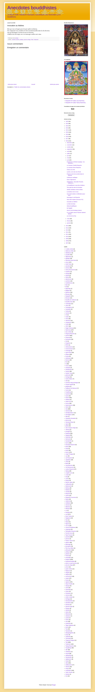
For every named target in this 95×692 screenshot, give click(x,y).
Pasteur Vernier (69, 540)
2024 (67, 123)
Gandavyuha (68, 369)
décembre (69, 142)
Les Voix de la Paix (71, 216)
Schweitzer (68, 593)
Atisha (67, 277)
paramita (67, 536)
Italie (66, 416)
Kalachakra (68, 437)
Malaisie (67, 489)
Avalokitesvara (69, 283)
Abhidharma (68, 252)
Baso (66, 284)
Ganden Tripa (68, 373)
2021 (67, 130)
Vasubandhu (68, 657)
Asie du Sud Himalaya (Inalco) (74, 210)
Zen (66, 676)
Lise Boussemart (69, 467)
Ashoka (67, 275)
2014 (67, 228)
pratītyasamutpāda (70, 561)
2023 (67, 125)
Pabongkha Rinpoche (70, 531)
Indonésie (67, 410)
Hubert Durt (68, 401)
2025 (67, 121)
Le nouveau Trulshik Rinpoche (74, 165)
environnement (69, 348)
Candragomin (68, 307)
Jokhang (67, 429)
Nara (66, 520)
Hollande (67, 399)
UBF (66, 649)
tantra (66, 627)
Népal (66, 521)
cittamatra (67, 320)
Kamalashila (68, 441)
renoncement (68, 576)
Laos (66, 456)
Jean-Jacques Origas (70, 427)
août (68, 151)
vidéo (66, 663)
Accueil (33, 84)
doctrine (14, 39)
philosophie (68, 550)
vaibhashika (68, 655)
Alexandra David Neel (70, 260)
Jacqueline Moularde (70, 418)
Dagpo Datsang (69, 328)
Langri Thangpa (69, 454)
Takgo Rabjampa (69, 625)
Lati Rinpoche (68, 457)
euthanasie (68, 358)
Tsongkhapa (68, 647)
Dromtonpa (68, 339)
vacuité (67, 653)
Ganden (67, 371)
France (67, 365)
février (68, 220)
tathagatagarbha (69, 632)
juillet (68, 153)
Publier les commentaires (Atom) (22, 87)
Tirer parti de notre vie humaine (74, 187)
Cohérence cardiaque (72, 177)
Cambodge (68, 303)
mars (68, 218)
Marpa (67, 499)
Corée (66, 324)
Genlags (67, 377)
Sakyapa (67, 585)
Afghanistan (68, 256)
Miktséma (67, 506)
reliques (67, 574)
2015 (67, 225)
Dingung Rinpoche (70, 333)
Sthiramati (67, 614)
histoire (67, 397)
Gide (66, 380)
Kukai (66, 448)
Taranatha (67, 631)
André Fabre (68, 264)
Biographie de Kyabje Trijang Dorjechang (75, 102)
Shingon (67, 608)
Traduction (36, 39)
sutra (66, 621)
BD (66, 286)
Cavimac (67, 313)
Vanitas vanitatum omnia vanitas (75, 189)
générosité (68, 375)
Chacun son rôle (71, 169)
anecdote (67, 266)
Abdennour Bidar (69, 251)
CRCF (67, 326)
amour (67, 262)
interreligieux (68, 414)
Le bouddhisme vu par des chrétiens (76, 185)
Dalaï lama (68, 330)
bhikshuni (67, 292)
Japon (66, 424)
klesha (67, 446)
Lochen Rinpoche (69, 469)
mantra (67, 495)
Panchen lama (69, 533)
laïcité (66, 450)
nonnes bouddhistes (70, 527)
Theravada (68, 638)
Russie (67, 580)
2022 (67, 128)
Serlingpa (67, 599)
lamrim (17, 39)
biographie (68, 296)
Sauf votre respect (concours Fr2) (75, 199)
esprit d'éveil (68, 352)
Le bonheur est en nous (72, 191)
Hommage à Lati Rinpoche (73, 197)
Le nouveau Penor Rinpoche (74, 167)
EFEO (66, 345)
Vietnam (67, 666)
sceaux (67, 591)
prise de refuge (27, 39)
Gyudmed (67, 394)
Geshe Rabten (69, 378)
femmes (67, 360)
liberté (66, 463)
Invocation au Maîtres (72, 201)
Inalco (66, 407)
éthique (67, 354)
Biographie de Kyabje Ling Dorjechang (74, 100)
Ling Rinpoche (69, 465)
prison (66, 567)
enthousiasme (68, 347)
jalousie (67, 420)
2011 (67, 234)
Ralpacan (67, 570)
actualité (67, 254)
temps (66, 634)
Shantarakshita (69, 600)
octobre (69, 147)
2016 (67, 140)
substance (68, 616)
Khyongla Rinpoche (70, 444)
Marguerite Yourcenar (70, 497)
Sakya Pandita (69, 583)
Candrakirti (68, 309)
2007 (67, 243)
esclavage (67, 350)
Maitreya (67, 488)
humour (67, 403)
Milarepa (67, 508)
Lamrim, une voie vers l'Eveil (74, 171)
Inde (66, 409)
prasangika (68, 557)
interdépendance (69, 412)
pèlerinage (68, 544)
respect (67, 578)
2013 (67, 230)
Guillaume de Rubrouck (71, 388)
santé (66, 587)
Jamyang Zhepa (69, 422)
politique (67, 552)
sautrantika (68, 589)
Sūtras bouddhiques (72, 206)
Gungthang (68, 392)
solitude (67, 610)
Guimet (67, 390)
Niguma (67, 523)
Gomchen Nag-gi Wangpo (71, 382)
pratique (21, 39)
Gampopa (67, 367)
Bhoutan (67, 294)
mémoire (67, 505)
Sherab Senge (69, 606)
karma (67, 442)
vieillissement (68, 664)
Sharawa (67, 604)
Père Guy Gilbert (69, 548)
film (66, 362)
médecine (67, 501)
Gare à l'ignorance (71, 179)
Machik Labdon (69, 482)
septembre (70, 149)
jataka (66, 425)
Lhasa (66, 461)
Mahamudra (68, 486)
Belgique (67, 290)
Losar (66, 478)
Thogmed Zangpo (69, 640)
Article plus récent (12, 84)
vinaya (67, 668)
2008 (67, 240)
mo (66, 510)
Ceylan (67, 316)
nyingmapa (68, 529)
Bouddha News (69, 301)
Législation (68, 459)
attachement (68, 279)
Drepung (67, 337)
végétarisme (68, 659)
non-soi (67, 525)
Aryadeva (67, 271)
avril (68, 160)
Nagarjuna (68, 518)
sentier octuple (69, 597)
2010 (67, 236)
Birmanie (67, 298)
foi (66, 363)
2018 (67, 136)
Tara (66, 629)
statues (67, 612)
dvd (66, 341)
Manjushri (67, 493)
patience (67, 542)
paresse (67, 538)
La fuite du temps (71, 204)
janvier (69, 223)
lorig (66, 476)
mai (68, 157)
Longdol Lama (68, 473)
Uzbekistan (68, 651)
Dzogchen (67, 343)
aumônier (67, 281)
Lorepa (67, 474)
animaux (67, 267)
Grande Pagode (69, 384)
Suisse (67, 619)
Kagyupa (67, 435)
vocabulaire (68, 670)
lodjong (67, 471)
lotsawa (67, 480)
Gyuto (66, 395)
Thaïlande (67, 636)
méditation (68, 503)
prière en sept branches (71, 563)
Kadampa (67, 433)
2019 (67, 134)
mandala (67, 491)
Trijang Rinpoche (69, 646)
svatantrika (68, 623)
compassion (68, 322)
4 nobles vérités (69, 249)
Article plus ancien (54, 84)
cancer (67, 305)
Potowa (67, 555)
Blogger (54, 685)
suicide (67, 617)
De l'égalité (69, 208)
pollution (67, 553)
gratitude (67, 386)
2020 (67, 132)
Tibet (32, 39)
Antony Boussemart (70, 269)
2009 (67, 238)
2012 (67, 232)
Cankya (67, 311)
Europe (67, 356)
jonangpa (67, 431)
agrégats (67, 258)
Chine (66, 318)
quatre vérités (68, 568)
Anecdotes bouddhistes (31, 7)
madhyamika (68, 484)
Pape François (69, 535)
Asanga (67, 273)
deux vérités (68, 331)
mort (66, 514)
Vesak (66, 661)
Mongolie (67, 512)
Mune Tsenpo (68, 516)
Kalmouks (67, 439)
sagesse (67, 582)
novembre (69, 145)
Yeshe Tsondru (69, 672)
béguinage (68, 288)
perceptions (68, 546)
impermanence (69, 405)
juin (68, 155)
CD (66, 314)
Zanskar (67, 674)
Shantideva (68, 602)
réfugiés (67, 572)
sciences (67, 595)
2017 (67, 138)
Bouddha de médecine (70, 299)
